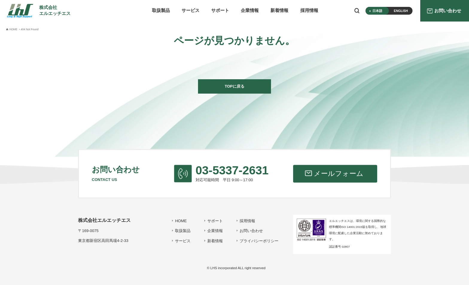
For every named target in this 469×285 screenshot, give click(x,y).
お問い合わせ (251, 230)
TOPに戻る (234, 86)
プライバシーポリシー (259, 241)
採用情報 (309, 10)
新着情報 (279, 10)
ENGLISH (401, 11)
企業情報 (250, 10)
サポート (220, 10)
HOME (181, 221)
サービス (191, 10)
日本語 (377, 11)
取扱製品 (161, 10)
